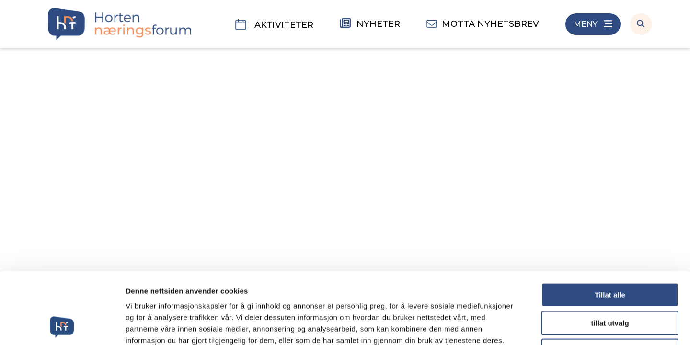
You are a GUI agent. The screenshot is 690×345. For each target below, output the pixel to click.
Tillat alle (610, 228)
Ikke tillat (610, 284)
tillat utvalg (610, 256)
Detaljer (510, 326)
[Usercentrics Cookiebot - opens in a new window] (62, 326)
